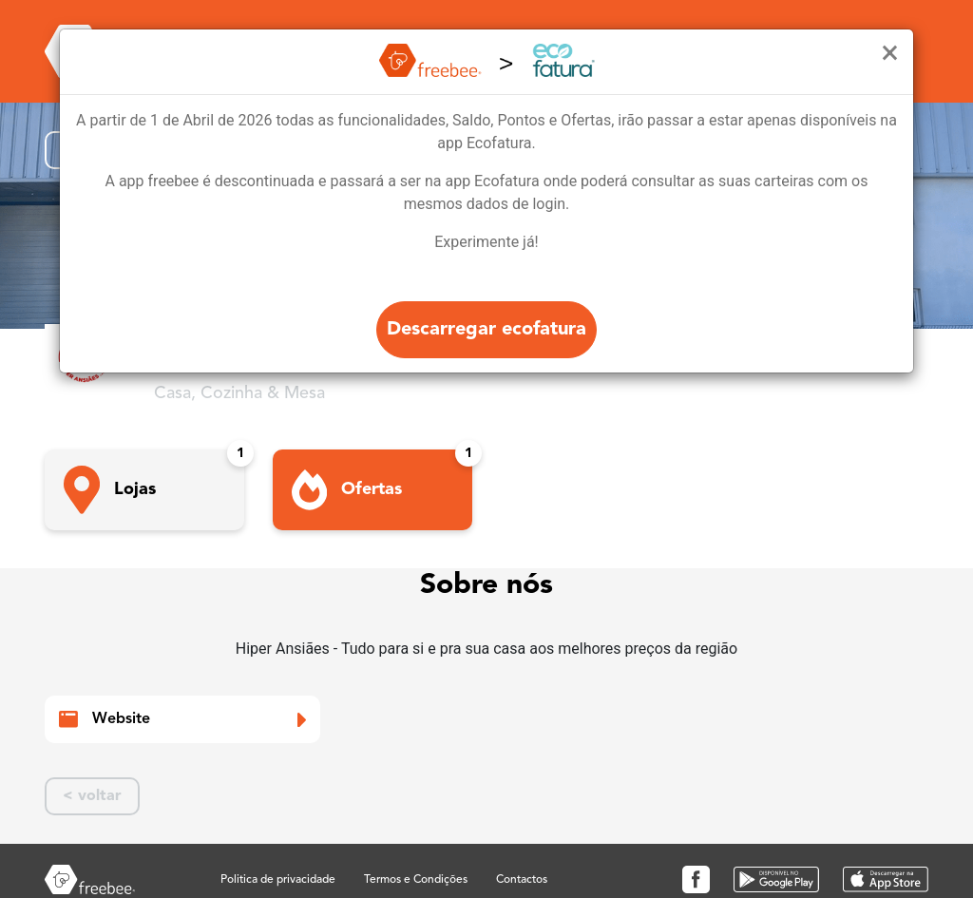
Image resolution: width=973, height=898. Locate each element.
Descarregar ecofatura (486, 329)
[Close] (890, 53)
